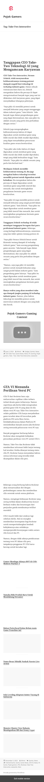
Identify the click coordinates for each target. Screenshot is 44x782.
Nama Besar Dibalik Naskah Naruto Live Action (21, 662)
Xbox (19, 767)
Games (32, 352)
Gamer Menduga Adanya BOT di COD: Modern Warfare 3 (20, 562)
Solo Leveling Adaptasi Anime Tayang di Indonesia (21, 695)
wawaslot (34, 356)
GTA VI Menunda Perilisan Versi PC (17, 388)
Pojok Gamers (12, 16)
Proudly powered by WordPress (13, 773)
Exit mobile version (22, 779)
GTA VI (31, 763)
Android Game (10, 763)
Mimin (19, 352)
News (37, 352)
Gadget (27, 352)
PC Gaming (32, 354)
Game (18, 763)
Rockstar (23, 765)
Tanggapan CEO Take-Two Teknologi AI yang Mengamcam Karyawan (21, 66)
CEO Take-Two (10, 354)
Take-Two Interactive (23, 356)
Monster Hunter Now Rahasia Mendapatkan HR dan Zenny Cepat (19, 729)
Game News (20, 354)
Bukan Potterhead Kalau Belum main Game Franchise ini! (20, 629)
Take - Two (12, 356)
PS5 (19, 765)
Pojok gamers (12, 765)
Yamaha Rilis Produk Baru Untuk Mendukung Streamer (18, 596)
